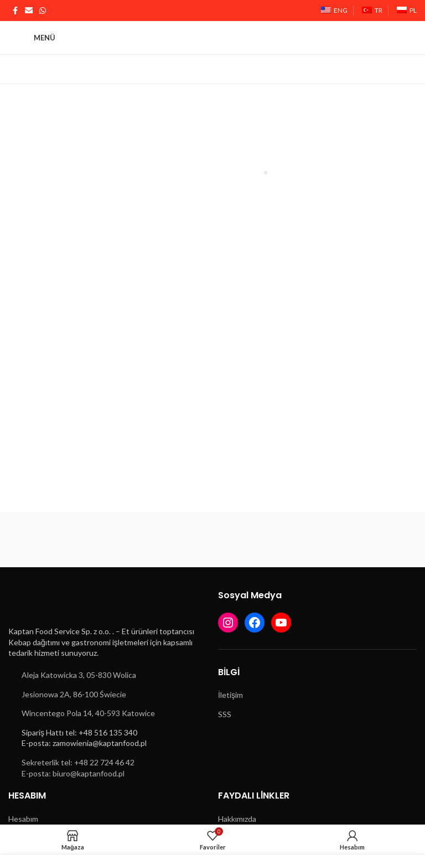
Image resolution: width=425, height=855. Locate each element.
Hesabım (23, 818)
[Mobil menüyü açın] (32, 38)
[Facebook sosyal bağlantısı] (15, 10)
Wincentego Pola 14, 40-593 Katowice (88, 713)
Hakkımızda (237, 818)
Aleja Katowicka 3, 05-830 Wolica (79, 675)
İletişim (230, 694)
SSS (224, 714)
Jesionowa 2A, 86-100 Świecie (74, 694)
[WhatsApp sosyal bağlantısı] (42, 10)
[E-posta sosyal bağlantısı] (29, 10)
